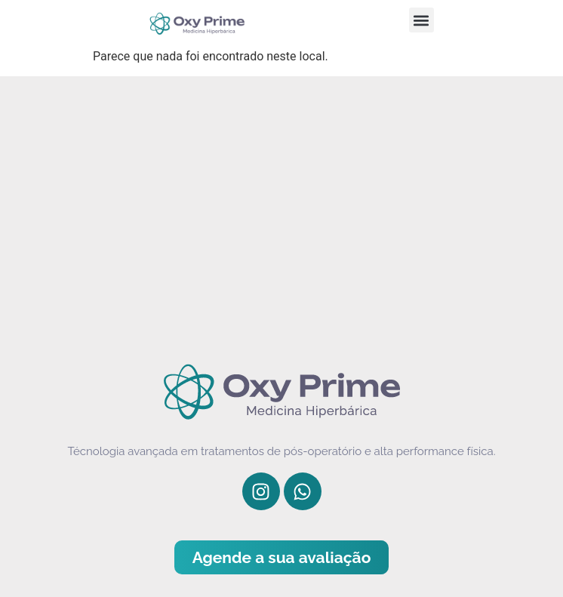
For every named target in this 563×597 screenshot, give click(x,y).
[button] (421, 20)
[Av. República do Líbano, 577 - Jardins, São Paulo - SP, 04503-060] (281, 212)
